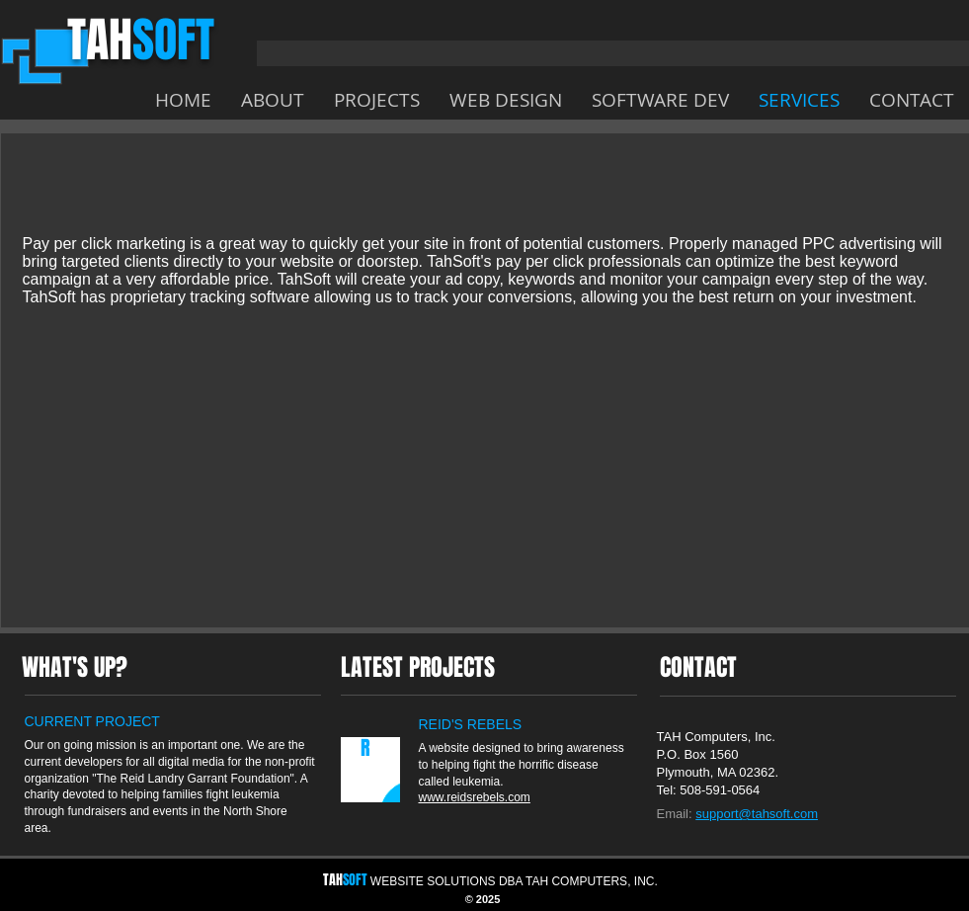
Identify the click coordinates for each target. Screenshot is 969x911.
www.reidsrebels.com (474, 797)
